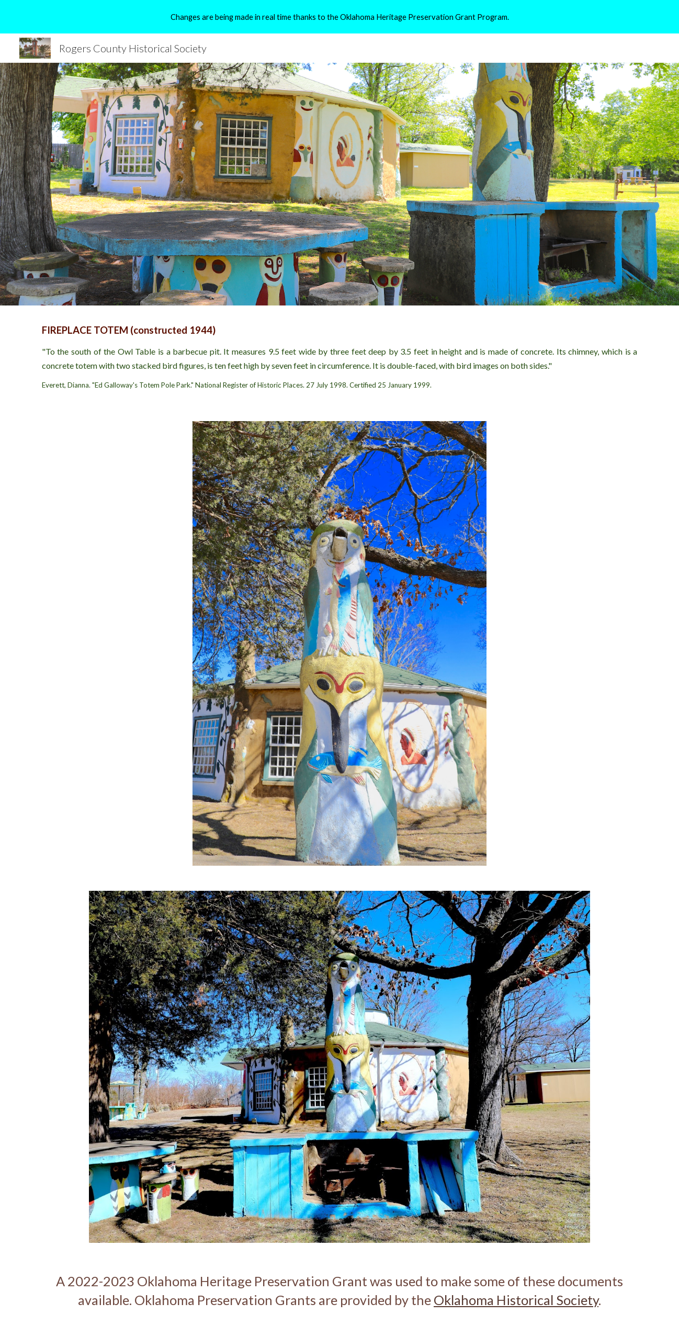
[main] (339, 357)
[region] (339, 16)
